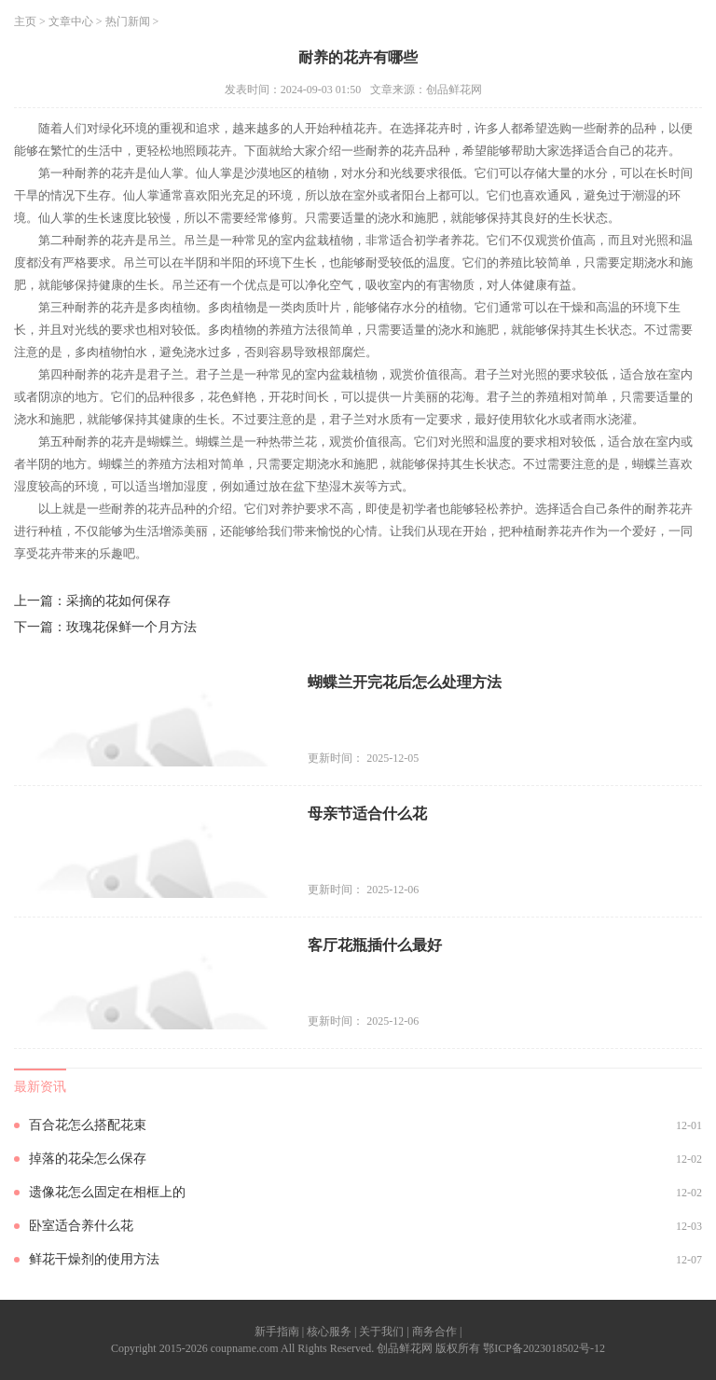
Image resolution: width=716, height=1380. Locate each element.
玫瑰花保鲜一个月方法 (131, 627)
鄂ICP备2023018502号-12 (544, 1348)
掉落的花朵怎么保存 (87, 1159)
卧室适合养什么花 (81, 1226)
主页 (25, 21)
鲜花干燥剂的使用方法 (94, 1259)
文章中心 (70, 21)
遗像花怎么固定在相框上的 (107, 1192)
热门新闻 (127, 21)
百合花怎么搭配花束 (87, 1125)
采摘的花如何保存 (118, 601)
